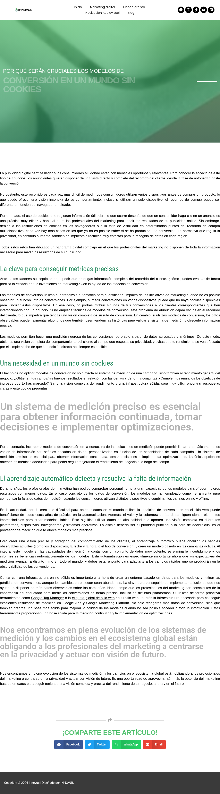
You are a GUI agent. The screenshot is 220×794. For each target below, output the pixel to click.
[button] (68, 744)
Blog (131, 12)
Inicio (78, 7)
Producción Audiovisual (102, 12)
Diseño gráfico (134, 7)
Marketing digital (102, 7)
